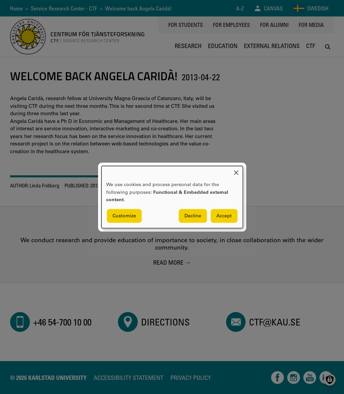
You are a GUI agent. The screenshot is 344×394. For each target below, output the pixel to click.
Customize (124, 216)
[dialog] (172, 197)
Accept (224, 216)
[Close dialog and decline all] (236, 170)
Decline (192, 216)
